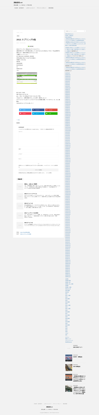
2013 (66, 300)
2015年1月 (67, 171)
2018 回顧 (67, 318)
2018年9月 (67, 117)
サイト (20, 158)
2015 (66, 306)
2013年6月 (67, 201)
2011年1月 (67, 242)
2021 (66, 326)
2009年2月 (67, 271)
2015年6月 (67, 163)
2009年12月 (67, 260)
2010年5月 (67, 252)
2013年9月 (67, 196)
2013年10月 (67, 194)
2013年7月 (67, 199)
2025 (66, 331)
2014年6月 (67, 183)
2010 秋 (67, 292)
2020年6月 (67, 91)
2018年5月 (67, 120)
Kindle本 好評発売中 (19, 7)
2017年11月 (67, 128)
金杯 (66, 334)
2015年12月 (67, 158)
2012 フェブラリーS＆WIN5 (31, 213)
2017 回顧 (67, 315)
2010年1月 (67, 258)
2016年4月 (67, 151)
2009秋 (66, 285)
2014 (66, 303)
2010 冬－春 (68, 288)
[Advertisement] (49, 19)
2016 (66, 310)
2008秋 (66, 278)
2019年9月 (67, 105)
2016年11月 (67, 145)
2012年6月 (67, 219)
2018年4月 (67, 122)
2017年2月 (67, 140)
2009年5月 (67, 266)
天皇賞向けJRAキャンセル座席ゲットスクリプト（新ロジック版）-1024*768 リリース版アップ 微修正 (75, 49)
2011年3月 (67, 238)
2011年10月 (67, 232)
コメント (20, 131)
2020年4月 (67, 94)
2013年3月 (67, 206)
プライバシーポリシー (41, 7)
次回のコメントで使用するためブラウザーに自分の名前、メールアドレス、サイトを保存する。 (38, 166)
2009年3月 (67, 270)
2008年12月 (67, 275)
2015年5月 (67, 164)
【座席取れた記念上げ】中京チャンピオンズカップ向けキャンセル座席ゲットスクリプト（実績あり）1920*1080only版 (75, 44)
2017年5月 (67, 135)
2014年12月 (67, 173)
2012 (19, 119)
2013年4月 (67, 204)
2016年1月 (67, 156)
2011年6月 (67, 233)
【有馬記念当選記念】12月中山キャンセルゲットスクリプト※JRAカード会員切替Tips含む (79, 379)
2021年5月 (67, 86)
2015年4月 (67, 166)
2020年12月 (67, 87)
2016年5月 (67, 150)
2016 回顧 (67, 311)
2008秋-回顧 (68, 280)
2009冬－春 (67, 282)
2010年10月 (67, 247)
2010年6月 (67, 250)
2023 (66, 328)
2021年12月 (67, 77)
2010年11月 (67, 245)
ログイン (67, 337)
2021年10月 (67, 79)
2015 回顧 (67, 308)
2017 (66, 313)
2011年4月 (67, 237)
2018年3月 (67, 123)
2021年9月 (67, 81)
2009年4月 (67, 268)
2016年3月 (67, 153)
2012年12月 (67, 210)
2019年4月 (67, 107)
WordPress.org (68, 342)
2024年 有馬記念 (69, 35)
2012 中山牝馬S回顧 (25, 232)
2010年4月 (67, 253)
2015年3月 (67, 168)
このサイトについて (30, 7)
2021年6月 (67, 84)
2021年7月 (67, 82)
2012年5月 (67, 220)
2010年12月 (67, 243)
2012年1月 (67, 227)
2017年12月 (67, 127)
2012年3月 (67, 224)
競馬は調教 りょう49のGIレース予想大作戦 (49, 409)
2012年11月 (67, 212)
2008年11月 (67, 276)
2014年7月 (67, 181)
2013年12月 (67, 191)
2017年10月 (67, 130)
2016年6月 (67, 148)
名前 (20, 149)
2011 (66, 293)
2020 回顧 (67, 324)
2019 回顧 (67, 321)
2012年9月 (67, 215)
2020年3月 (67, 96)
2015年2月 (67, 169)
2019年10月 (67, 104)
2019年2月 (67, 110)
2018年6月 (67, 119)
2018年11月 (67, 114)
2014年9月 (67, 178)
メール (20, 153)
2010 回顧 (67, 290)
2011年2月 (67, 240)
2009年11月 (67, 261)
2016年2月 (67, 155)
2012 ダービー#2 (28, 222)
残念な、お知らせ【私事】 (31, 184)
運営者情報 (51, 7)
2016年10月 (67, 146)
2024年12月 (67, 74)
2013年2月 (67, 207)
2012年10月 (67, 214)
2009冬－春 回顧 (69, 283)
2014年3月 (67, 187)
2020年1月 (67, 99)
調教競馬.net (18, 2)
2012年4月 (67, 222)
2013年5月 (67, 202)
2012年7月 (67, 217)
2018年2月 (67, 125)
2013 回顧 (67, 301)
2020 (66, 323)
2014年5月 (67, 184)
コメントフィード (69, 340)
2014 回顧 (67, 305)
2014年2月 (67, 189)
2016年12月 (67, 143)
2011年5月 (67, 235)
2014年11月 (67, 174)
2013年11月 (67, 192)
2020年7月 (67, 89)
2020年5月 (67, 92)
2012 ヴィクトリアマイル (30, 193)
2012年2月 (67, 225)
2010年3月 (67, 255)
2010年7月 (67, 248)
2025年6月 (67, 73)
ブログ (66, 333)
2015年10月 (67, 161)
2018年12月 (67, 112)
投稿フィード (68, 338)
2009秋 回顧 (68, 287)
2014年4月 (67, 186)
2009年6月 (67, 265)
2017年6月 (67, 133)
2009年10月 (67, 263)
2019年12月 (67, 100)
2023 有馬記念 (68, 37)
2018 (66, 316)
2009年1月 (67, 273)
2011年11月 (67, 230)
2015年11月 (67, 160)
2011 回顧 (67, 295)
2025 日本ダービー (69, 33)
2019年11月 (67, 102)
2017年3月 (67, 138)
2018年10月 (67, 115)
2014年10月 (67, 176)
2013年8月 (67, 197)
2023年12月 (67, 76)
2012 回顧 (67, 298)
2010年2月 (67, 256)
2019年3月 (67, 109)
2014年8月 (67, 179)
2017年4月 (67, 137)
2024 (66, 329)
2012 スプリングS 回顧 (25, 234)
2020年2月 (67, 97)
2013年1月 (67, 209)
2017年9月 (67, 132)
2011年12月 (67, 229)
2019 (66, 320)
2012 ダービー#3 (28, 203)
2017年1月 (67, 142)
